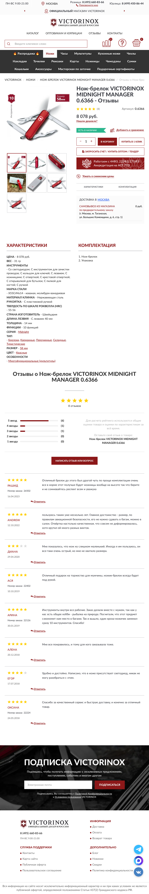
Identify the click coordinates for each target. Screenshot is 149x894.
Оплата (97, 832)
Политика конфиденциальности (112, 870)
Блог (95, 853)
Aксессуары (43, 69)
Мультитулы (82, 53)
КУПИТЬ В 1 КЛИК (131, 142)
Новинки (97, 859)
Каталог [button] (33, 33)
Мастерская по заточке (74, 69)
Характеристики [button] (93, 187)
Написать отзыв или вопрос (74, 461)
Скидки (97, 864)
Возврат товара (102, 838)
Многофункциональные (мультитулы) (31, 361)
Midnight (23, 332)
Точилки (39, 61)
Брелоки (13, 340)
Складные (59, 340)
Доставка (98, 827)
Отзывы (95, 33)
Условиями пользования (68, 797)
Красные (21, 352)
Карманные (27, 340)
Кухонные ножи (109, 53)
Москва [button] (103, 199)
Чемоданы (113, 61)
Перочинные (44, 340)
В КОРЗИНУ (107, 142)
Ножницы (92, 61)
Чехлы (131, 53)
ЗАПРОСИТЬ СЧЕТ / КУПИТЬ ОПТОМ (110, 151)
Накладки (20, 61)
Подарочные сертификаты (115, 69)
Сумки (131, 61)
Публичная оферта (34, 864)
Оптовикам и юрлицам (64, 33)
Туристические (16, 344)
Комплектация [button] (127, 187)
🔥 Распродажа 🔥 (26, 53)
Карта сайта (30, 859)
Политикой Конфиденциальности (93, 794)
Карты (74, 61)
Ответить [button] (38, 501)
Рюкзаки (57, 61)
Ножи (50, 53)
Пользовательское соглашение (42, 870)
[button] (87, 5)
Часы (64, 53)
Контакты (114, 33)
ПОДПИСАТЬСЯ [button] (109, 785)
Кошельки (22, 69)
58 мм (24, 348)
